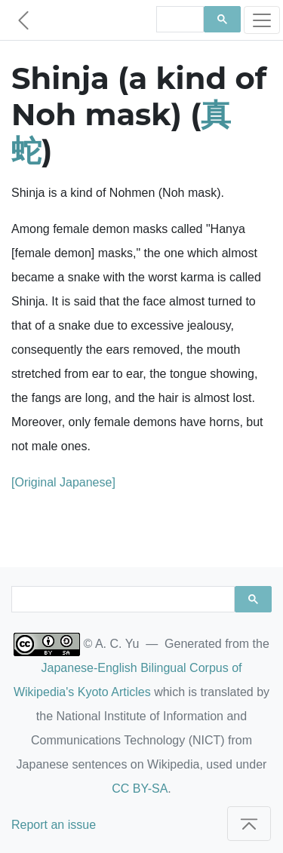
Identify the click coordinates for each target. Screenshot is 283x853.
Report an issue (53, 824)
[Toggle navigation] (262, 20)
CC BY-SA (140, 788)
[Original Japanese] (63, 482)
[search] (179, 19)
